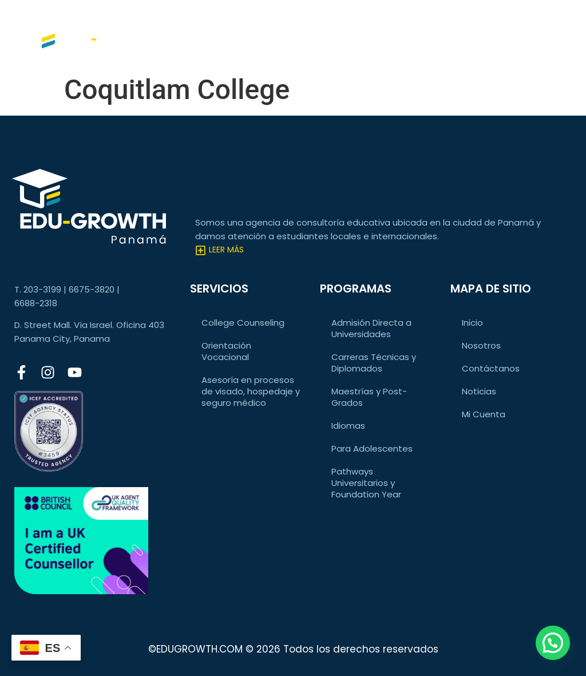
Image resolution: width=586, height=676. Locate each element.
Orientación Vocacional (226, 351)
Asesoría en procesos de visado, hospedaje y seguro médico (250, 391)
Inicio (472, 323)
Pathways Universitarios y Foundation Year (366, 482)
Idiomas (348, 426)
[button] (553, 643)
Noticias (479, 391)
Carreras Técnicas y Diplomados (373, 362)
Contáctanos (491, 368)
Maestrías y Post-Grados (369, 397)
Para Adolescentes (372, 448)
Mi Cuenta (483, 414)
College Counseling (242, 323)
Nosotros (481, 345)
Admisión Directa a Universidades (371, 328)
